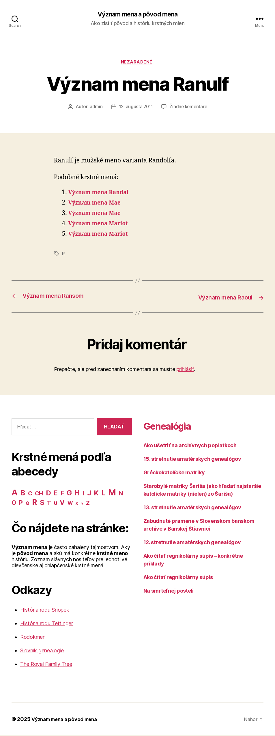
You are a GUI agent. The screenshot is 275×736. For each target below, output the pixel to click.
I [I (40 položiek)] (84, 493)
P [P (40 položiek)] (21, 503)
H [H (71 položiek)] (77, 493)
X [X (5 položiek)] (76, 504)
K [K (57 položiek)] (96, 493)
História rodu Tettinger (46, 624)
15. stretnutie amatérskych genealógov (192, 460)
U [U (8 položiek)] (55, 504)
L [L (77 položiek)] (103, 493)
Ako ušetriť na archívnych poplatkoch (190, 446)
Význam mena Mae (97, 204)
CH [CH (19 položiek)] (39, 494)
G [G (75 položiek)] (69, 493)
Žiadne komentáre (189, 108)
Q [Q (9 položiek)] (27, 504)
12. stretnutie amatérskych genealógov (192, 543)
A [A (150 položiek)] (15, 493)
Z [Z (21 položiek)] (88, 503)
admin (94, 108)
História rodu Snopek (44, 610)
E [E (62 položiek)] (56, 493)
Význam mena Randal (101, 194)
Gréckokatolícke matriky (174, 473)
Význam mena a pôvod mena (137, 14)
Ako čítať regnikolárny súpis (178, 578)
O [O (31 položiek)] (14, 503)
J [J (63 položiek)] (89, 493)
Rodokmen (33, 637)
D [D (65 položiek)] (48, 493)
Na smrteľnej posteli (168, 592)
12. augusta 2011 (135, 108)
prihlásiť (185, 370)
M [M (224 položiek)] (112, 493)
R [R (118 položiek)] (34, 502)
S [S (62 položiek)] (42, 503)
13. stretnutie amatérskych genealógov (192, 508)
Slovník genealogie (42, 651)
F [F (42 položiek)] (62, 493)
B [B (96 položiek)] (22, 493)
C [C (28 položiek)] (30, 493)
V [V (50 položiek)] (62, 503)
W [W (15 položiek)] (70, 504)
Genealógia (173, 426)
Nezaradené (138, 63)
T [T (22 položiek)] (49, 503)
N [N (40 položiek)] (121, 493)
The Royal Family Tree (46, 665)
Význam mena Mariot (101, 225)
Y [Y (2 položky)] (82, 504)
